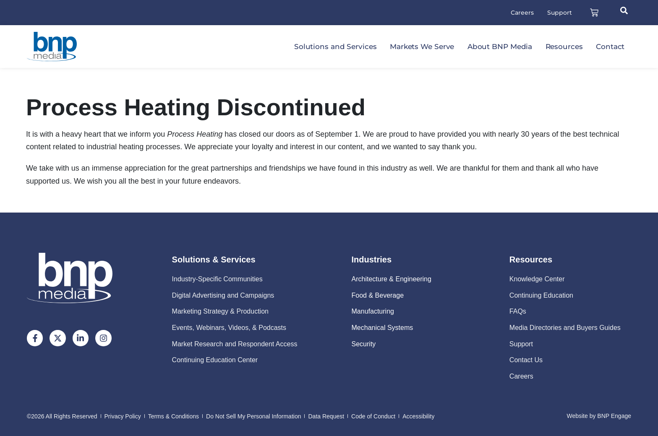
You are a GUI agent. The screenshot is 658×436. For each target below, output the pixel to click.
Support (559, 12)
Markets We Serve (422, 46)
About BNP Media (500, 46)
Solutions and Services (335, 46)
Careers (521, 12)
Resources (564, 46)
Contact (610, 46)
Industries (372, 260)
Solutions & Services (214, 260)
